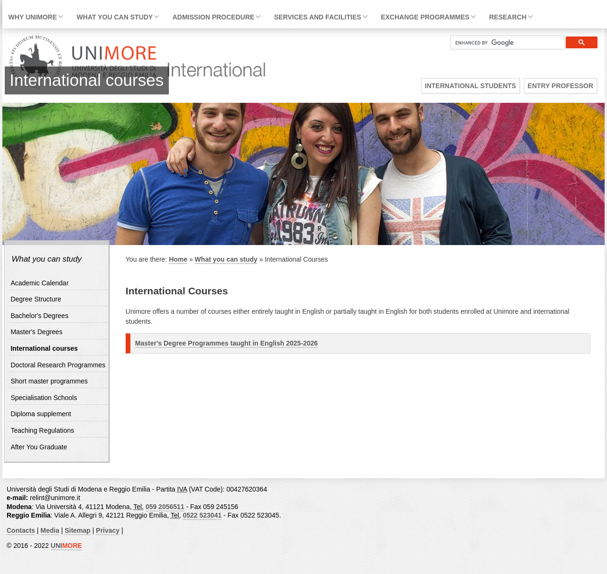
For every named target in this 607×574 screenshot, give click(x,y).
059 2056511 (165, 506)
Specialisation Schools (43, 397)
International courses (44, 348)
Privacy (108, 530)
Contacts (21, 530)
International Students (470, 86)
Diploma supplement (40, 414)
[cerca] (503, 42)
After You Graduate (38, 447)
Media (49, 530)
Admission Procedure (214, 17)
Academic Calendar (39, 283)
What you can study (115, 17)
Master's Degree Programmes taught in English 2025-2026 (226, 343)
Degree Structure (35, 299)
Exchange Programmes (425, 17)
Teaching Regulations (42, 430)
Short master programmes (49, 381)
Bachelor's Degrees (39, 315)
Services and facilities (317, 17)
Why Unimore (33, 17)
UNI (66, 545)
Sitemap (77, 530)
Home (178, 259)
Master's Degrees (36, 332)
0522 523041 (202, 515)
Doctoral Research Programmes (57, 365)
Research (507, 17)
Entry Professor (560, 86)
